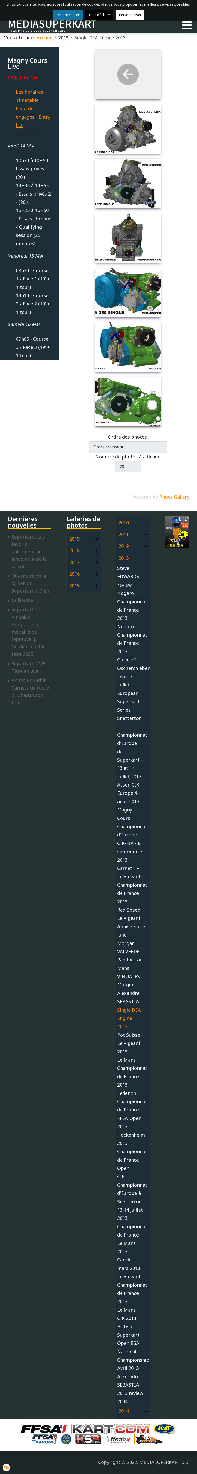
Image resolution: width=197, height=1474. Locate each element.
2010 (124, 522)
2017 (74, 562)
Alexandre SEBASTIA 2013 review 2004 (130, 1389)
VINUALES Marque (128, 980)
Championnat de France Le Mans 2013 (130, 1239)
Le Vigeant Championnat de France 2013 (130, 1288)
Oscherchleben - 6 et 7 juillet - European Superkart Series (130, 689)
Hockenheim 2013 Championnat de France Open (130, 1151)
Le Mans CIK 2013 (126, 1314)
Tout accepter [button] (68, 14)
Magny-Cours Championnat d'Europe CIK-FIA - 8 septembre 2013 (130, 835)
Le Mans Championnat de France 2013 (130, 1072)
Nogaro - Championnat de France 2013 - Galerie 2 (130, 643)
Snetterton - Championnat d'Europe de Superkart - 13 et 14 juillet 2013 (130, 747)
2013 (124, 558)
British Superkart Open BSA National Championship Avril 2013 (130, 1347)
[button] (187, 25)
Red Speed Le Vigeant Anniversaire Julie (130, 922)
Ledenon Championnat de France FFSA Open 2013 (130, 1110)
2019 (74, 539)
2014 (124, 1411)
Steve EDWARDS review (128, 576)
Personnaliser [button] (130, 14)
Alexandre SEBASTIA (128, 997)
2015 (74, 585)
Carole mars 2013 (128, 1264)
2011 (124, 534)
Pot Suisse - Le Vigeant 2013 (130, 1043)
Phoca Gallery (174, 497)
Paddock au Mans (130, 964)
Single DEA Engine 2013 (129, 1018)
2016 (74, 574)
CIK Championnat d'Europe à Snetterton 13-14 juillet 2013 (130, 1197)
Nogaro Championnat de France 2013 (130, 605)
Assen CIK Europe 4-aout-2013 (128, 793)
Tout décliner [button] (99, 14)
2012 (124, 546)
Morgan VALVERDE (128, 947)
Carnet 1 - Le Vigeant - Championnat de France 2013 (130, 885)
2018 (74, 550)
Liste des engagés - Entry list (33, 116)
